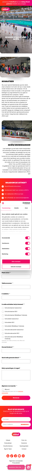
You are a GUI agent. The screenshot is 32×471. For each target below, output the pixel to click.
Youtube (19, 455)
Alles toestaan (16, 261)
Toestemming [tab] (6, 208)
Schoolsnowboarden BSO (12, 333)
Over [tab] (26, 208)
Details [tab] (16, 208)
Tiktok (11, 455)
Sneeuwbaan (8, 443)
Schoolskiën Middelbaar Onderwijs (14, 326)
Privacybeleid (16, 463)
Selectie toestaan (16, 266)
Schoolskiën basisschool (11, 318)
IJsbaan (8, 440)
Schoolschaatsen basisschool (13, 308)
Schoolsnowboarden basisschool (14, 329)
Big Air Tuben (8, 449)
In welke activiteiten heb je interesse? (13, 304)
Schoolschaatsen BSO (11, 311)
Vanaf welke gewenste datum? (11, 357)
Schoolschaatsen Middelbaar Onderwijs (16, 315)
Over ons (24, 440)
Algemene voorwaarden (9, 386)
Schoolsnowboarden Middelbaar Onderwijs (14, 337)
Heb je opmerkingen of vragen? (11, 368)
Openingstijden (24, 446)
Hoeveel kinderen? (8, 347)
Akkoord (7, 389)
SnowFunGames (8, 446)
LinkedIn (7, 455)
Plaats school (6, 272)
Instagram (23, 455)
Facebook (15, 455)
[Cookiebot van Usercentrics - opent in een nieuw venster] (23, 203)
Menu (29, 9)
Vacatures (24, 443)
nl (25, 9)
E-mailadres (6, 293)
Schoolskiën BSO (9, 322)
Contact (24, 449)
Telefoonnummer (7, 283)
